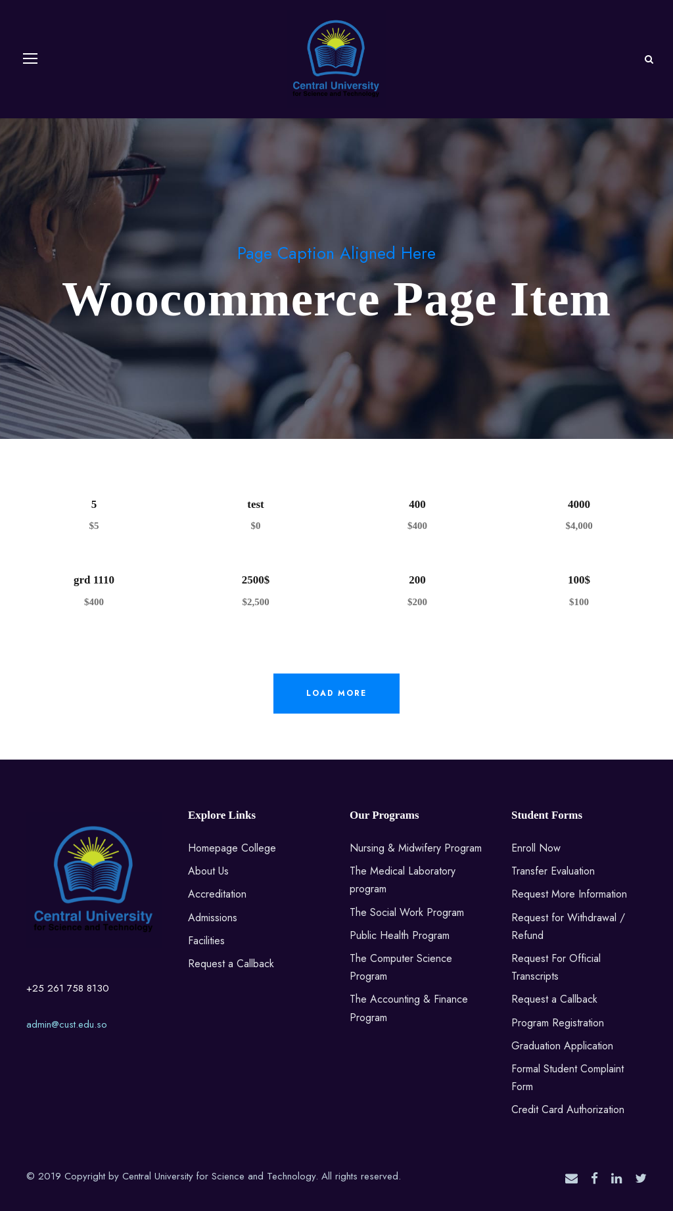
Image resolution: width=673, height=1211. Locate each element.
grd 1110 (94, 580)
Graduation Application (562, 1045)
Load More (336, 693)
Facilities (206, 940)
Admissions (212, 917)
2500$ (256, 580)
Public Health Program (400, 935)
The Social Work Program (407, 912)
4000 (579, 504)
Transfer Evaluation (553, 871)
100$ (579, 580)
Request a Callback (231, 963)
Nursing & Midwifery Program (416, 848)
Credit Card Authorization (567, 1109)
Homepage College (232, 848)
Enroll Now (536, 848)
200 (417, 580)
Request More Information (569, 894)
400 (417, 504)
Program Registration (557, 1022)
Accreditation (217, 894)
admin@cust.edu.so (66, 1024)
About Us (208, 871)
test (255, 504)
